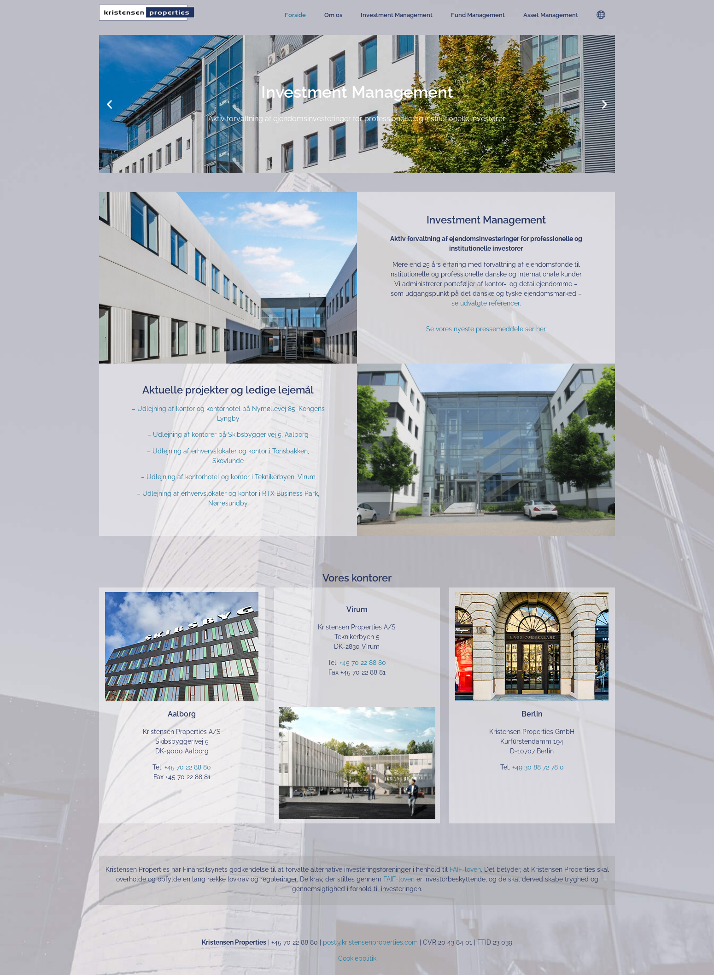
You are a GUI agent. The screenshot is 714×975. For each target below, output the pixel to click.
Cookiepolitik (357, 958)
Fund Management (478, 15)
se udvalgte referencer (485, 303)
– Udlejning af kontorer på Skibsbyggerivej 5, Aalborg (228, 434)
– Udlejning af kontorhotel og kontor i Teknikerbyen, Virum (228, 477)
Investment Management (397, 15)
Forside (295, 15)
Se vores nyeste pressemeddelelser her (486, 329)
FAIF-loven (465, 869)
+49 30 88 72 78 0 (538, 767)
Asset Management (550, 15)
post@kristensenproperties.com (370, 942)
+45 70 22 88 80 (187, 767)
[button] (109, 104)
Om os (333, 15)
